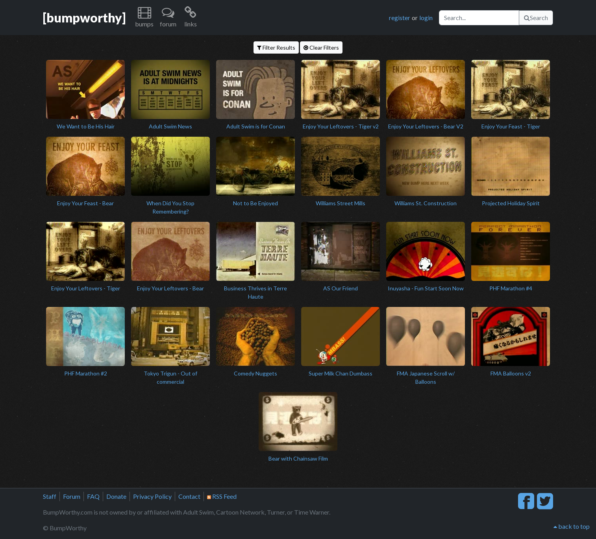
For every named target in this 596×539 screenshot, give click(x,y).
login (426, 17)
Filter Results (276, 47)
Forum (71, 496)
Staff (49, 496)
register (399, 17)
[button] (144, 17)
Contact (189, 496)
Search (536, 17)
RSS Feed (222, 496)
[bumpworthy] (84, 17)
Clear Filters (321, 47)
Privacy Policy (152, 496)
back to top (571, 526)
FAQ (93, 496)
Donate (116, 496)
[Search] (479, 17)
